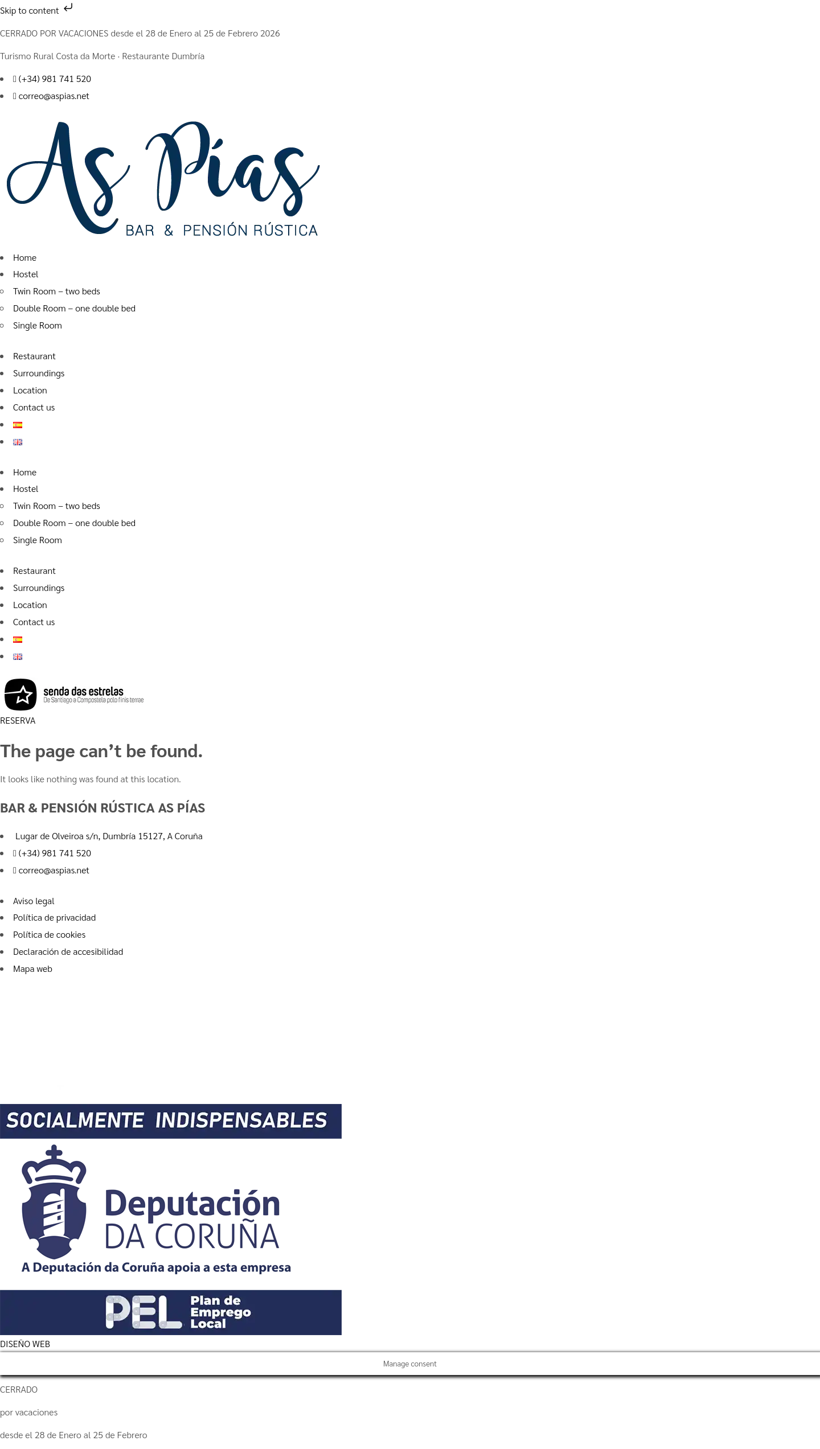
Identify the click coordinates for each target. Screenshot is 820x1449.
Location (30, 390)
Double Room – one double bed (74, 308)
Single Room (37, 325)
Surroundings (38, 373)
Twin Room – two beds (56, 291)
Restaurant (34, 356)
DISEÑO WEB (25, 1343)
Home (24, 257)
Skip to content (37, 10)
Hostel (26, 274)
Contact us (34, 407)
